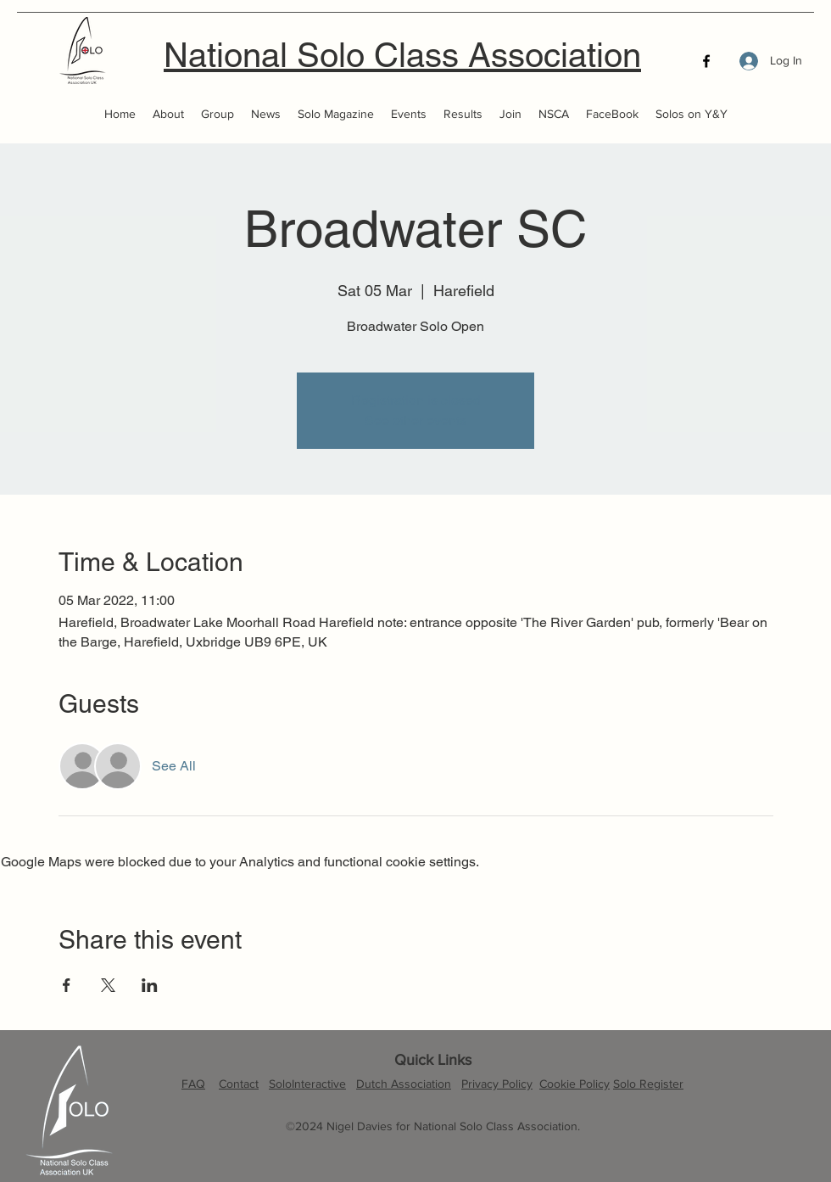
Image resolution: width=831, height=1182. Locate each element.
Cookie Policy (574, 1083)
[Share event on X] (108, 985)
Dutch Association (403, 1083)
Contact (239, 1083)
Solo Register (648, 1083)
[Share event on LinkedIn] (150, 985)
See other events (415, 420)
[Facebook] (706, 61)
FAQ (193, 1083)
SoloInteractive (307, 1083)
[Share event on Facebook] (67, 985)
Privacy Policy (497, 1083)
